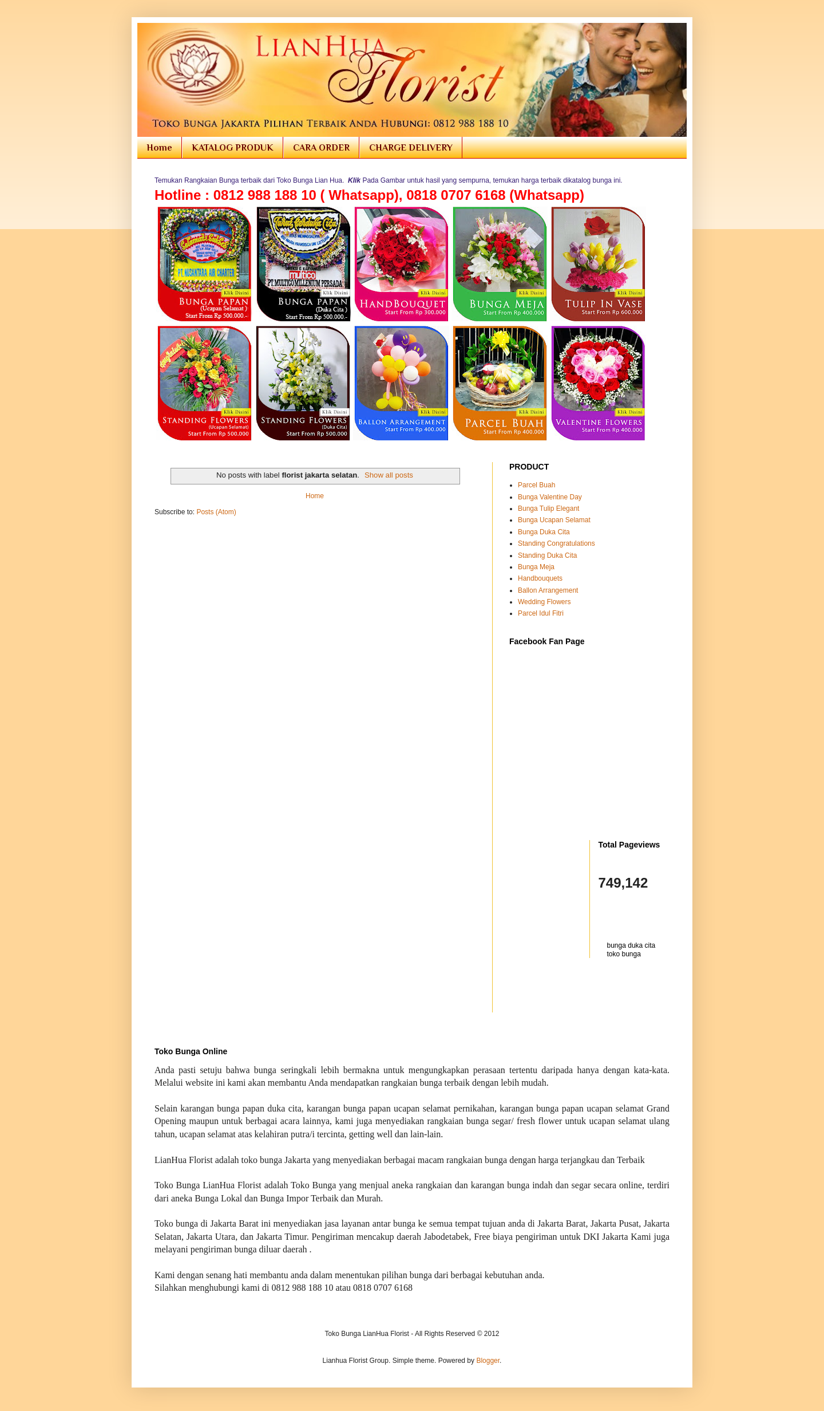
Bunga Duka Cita (544, 532)
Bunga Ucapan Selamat (554, 520)
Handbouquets (540, 578)
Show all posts (389, 475)
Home (159, 148)
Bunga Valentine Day (550, 497)
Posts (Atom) (216, 512)
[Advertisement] (576, 992)
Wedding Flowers (544, 602)
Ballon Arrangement (548, 590)
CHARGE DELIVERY (411, 148)
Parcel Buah (536, 485)
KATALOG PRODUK (233, 148)
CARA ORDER (321, 148)
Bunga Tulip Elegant (548, 509)
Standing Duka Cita (547, 555)
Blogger (488, 1361)
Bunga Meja (536, 567)
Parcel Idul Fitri (541, 613)
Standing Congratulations (556, 543)
